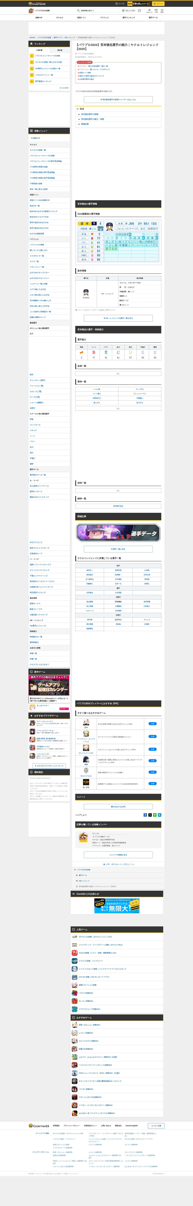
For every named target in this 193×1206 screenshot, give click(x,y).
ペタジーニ (90, 611)
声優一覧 (33, 659)
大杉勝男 (118, 611)
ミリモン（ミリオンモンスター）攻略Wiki (104, 1166)
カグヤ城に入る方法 (38, 289)
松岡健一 (118, 575)
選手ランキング (128, 18)
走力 (31, 447)
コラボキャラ (105, 69)
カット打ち (140, 389)
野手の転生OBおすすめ (39, 222)
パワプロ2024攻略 (83, 870)
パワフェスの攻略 (37, 245)
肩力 (31, 453)
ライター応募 (156, 1126)
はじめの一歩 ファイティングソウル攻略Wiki (141, 1166)
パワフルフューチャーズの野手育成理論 (46, 161)
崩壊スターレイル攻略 (61, 1145)
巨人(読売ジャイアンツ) (39, 486)
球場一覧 (33, 653)
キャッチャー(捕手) (37, 380)
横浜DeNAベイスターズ (39, 497)
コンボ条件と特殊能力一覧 (40, 312)
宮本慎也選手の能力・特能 (92, 119)
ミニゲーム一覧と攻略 (39, 284)
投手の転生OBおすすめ (39, 228)
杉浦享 (146, 624)
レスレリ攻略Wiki (95, 1152)
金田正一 (89, 570)
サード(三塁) (35, 397)
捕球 (31, 464)
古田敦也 (89, 593)
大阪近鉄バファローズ (39, 615)
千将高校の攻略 (36, 184)
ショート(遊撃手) (36, 403)
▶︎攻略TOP (35, 138)
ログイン (158, 3)
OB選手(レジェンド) (38, 626)
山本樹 (146, 570)
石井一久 (118, 584)
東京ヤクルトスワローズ (39, 548)
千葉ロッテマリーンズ (39, 576)
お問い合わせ (106, 1126)
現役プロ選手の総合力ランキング (91, 76)
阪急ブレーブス (36, 609)
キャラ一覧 (34, 261)
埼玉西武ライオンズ (38, 592)
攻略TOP (38, 18)
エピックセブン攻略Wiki (134, 1152)
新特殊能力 (34, 642)
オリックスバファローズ (39, 570)
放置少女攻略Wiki (59, 1155)
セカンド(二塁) (36, 391)
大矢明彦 (118, 593)
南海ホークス (35, 604)
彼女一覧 (104, 66)
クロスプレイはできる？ (39, 665)
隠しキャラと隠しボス (39, 250)
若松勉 (118, 624)
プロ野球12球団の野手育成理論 (42, 172)
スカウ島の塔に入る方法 (39, 295)
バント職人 (97, 394)
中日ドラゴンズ (36, 542)
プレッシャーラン (139, 394)
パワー (32, 442)
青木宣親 (89, 624)
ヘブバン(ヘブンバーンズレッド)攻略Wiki (140, 1155)
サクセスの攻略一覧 (38, 150)
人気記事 (39, 50)
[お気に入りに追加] (128, 10)
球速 (31, 419)
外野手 (32, 408)
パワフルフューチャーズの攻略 (47, 56)
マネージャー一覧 (37, 267)
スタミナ (33, 430)
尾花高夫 (89, 575)
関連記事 (85, 124)
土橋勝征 (118, 606)
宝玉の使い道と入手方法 (39, 306)
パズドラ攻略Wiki (95, 1145)
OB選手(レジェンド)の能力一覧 (47, 69)
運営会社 (118, 1126)
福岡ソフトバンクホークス (40, 565)
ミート (32, 436)
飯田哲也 (118, 620)
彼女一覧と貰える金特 (39, 189)
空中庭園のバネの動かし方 (40, 300)
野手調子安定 (118, 506)
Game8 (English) (132, 1126)
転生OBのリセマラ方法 (39, 217)
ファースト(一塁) (36, 386)
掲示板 (59, 50)
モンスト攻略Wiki (131, 1145)
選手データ (153, 18)
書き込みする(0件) (118, 807)
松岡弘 (146, 584)
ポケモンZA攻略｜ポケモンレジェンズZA (68, 1133)
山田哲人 (147, 606)
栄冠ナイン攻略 (85, 73)
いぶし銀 (97, 389)
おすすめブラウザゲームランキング (50, 766)
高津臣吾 (118, 570)
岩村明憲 (147, 602)
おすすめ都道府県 (37, 234)
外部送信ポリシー (90, 1126)
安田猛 (146, 579)
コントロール (35, 425)
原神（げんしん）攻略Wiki (62, 1152)
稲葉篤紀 (89, 629)
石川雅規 (118, 579)
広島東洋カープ (36, 554)
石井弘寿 (147, 575)
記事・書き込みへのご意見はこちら (118, 864)
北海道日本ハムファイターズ (41, 587)
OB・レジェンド (107, 294)
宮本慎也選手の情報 (89, 114)
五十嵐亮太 (90, 579)
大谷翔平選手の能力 (86, 79)
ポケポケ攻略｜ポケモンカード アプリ (139, 1139)
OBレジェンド (84, 881)
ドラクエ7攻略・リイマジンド (64, 1139)
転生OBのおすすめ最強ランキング (43, 211)
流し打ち (97, 403)
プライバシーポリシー (72, 1126)
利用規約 (56, 1126)
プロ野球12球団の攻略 (39, 167)
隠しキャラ (94, 69)
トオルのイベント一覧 (44, 75)
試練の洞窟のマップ (38, 317)
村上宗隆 (89, 606)
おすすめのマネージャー (39, 278)
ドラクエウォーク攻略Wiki (62, 1148)
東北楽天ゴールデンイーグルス (42, 581)
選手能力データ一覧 (38, 475)
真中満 (89, 620)
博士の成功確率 (94, 66)
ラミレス (147, 620)
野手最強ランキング (43, 81)
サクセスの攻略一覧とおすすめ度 (48, 62)
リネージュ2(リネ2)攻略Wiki (63, 1166)
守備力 (32, 458)
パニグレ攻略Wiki (131, 1161)
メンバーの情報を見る (118, 855)
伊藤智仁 (89, 584)
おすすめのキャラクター (39, 273)
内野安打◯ (97, 398)
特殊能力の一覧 (36, 637)
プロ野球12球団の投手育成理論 (42, 178)
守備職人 (140, 398)
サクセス (59, 18)
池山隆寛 (89, 602)
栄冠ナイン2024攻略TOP (40, 200)
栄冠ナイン (81, 18)
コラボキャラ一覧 (37, 256)
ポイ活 (119, 3)
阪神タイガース (36, 491)
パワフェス (104, 18)
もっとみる (64, 88)
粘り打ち (140, 403)
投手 (31, 334)
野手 (31, 375)
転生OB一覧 (35, 206)
